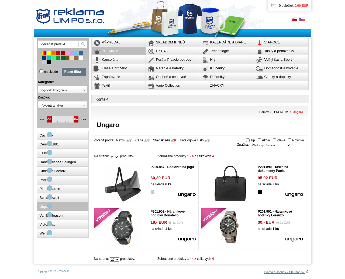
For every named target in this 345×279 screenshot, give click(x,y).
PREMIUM (281, 112)
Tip (252, 140)
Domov (264, 112)
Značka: (243, 145)
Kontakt (102, 99)
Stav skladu (161, 140)
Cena (139, 140)
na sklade (51, 72)
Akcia (266, 140)
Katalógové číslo (191, 140)
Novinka (298, 140)
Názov (120, 140)
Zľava (281, 140)
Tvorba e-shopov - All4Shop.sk (286, 272)
